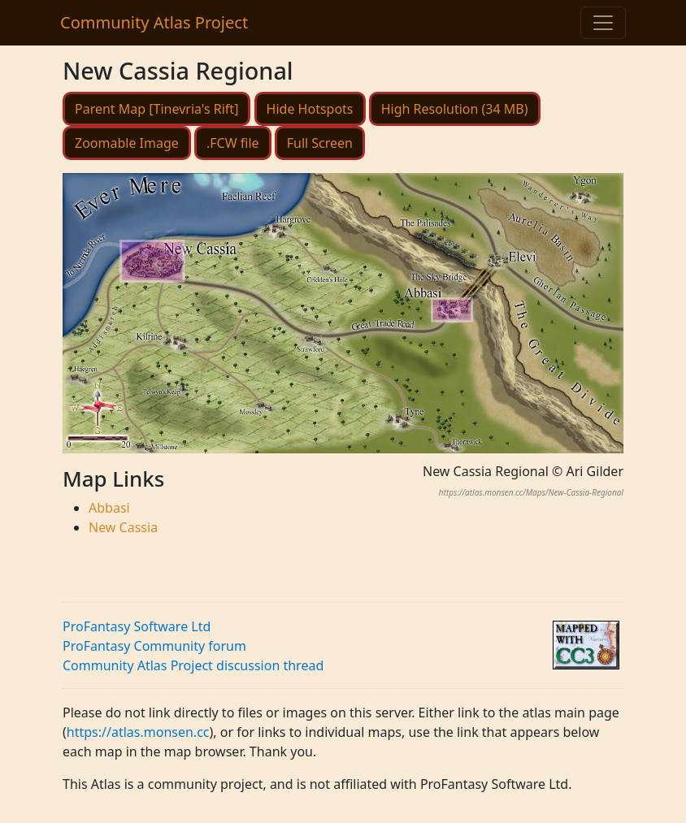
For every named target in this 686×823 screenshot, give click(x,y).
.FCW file (232, 143)
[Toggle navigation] (603, 22)
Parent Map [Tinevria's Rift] (156, 109)
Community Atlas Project (154, 22)
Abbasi (109, 508)
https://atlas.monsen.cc (138, 732)
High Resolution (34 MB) (454, 109)
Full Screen (320, 143)
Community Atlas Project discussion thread (193, 665)
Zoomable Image (127, 143)
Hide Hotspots (310, 109)
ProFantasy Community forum (154, 646)
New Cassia (123, 527)
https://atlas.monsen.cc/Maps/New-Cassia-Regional (531, 492)
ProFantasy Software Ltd (137, 626)
